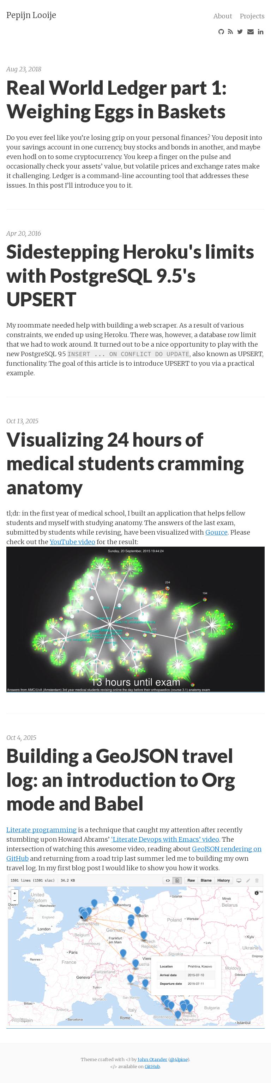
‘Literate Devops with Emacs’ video (165, 839)
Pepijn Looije (31, 15)
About (222, 16)
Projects (252, 16)
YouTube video (72, 542)
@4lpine (178, 1059)
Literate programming (41, 830)
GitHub (152, 1066)
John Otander (152, 1059)
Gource (216, 532)
